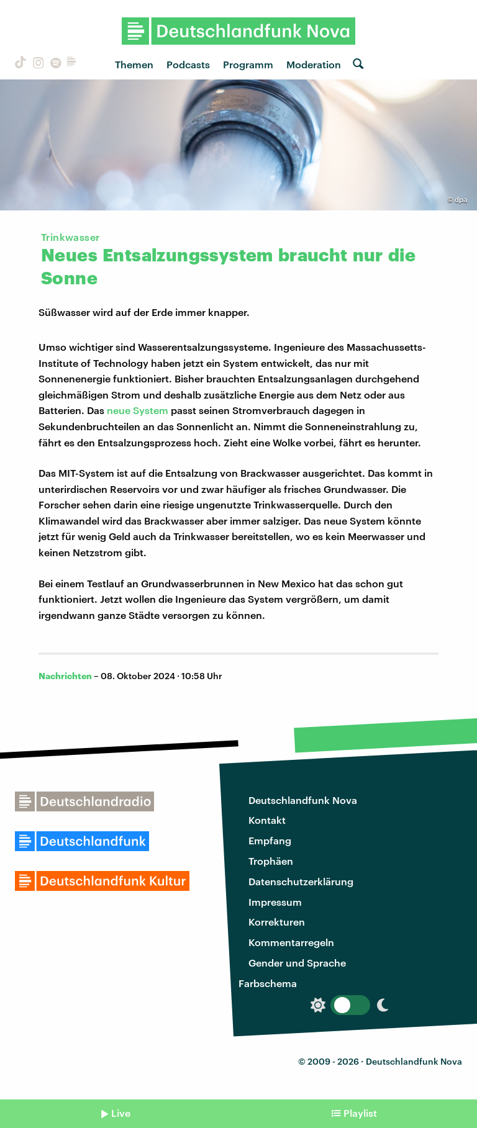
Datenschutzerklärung (300, 881)
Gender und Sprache (297, 962)
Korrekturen (276, 921)
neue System (137, 410)
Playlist (360, 1113)
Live (120, 1113)
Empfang (269, 840)
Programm (248, 64)
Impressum (275, 902)
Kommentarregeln (291, 942)
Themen (134, 64)
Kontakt (267, 820)
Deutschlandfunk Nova (302, 800)
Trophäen (270, 861)
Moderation (313, 64)
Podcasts (188, 64)
